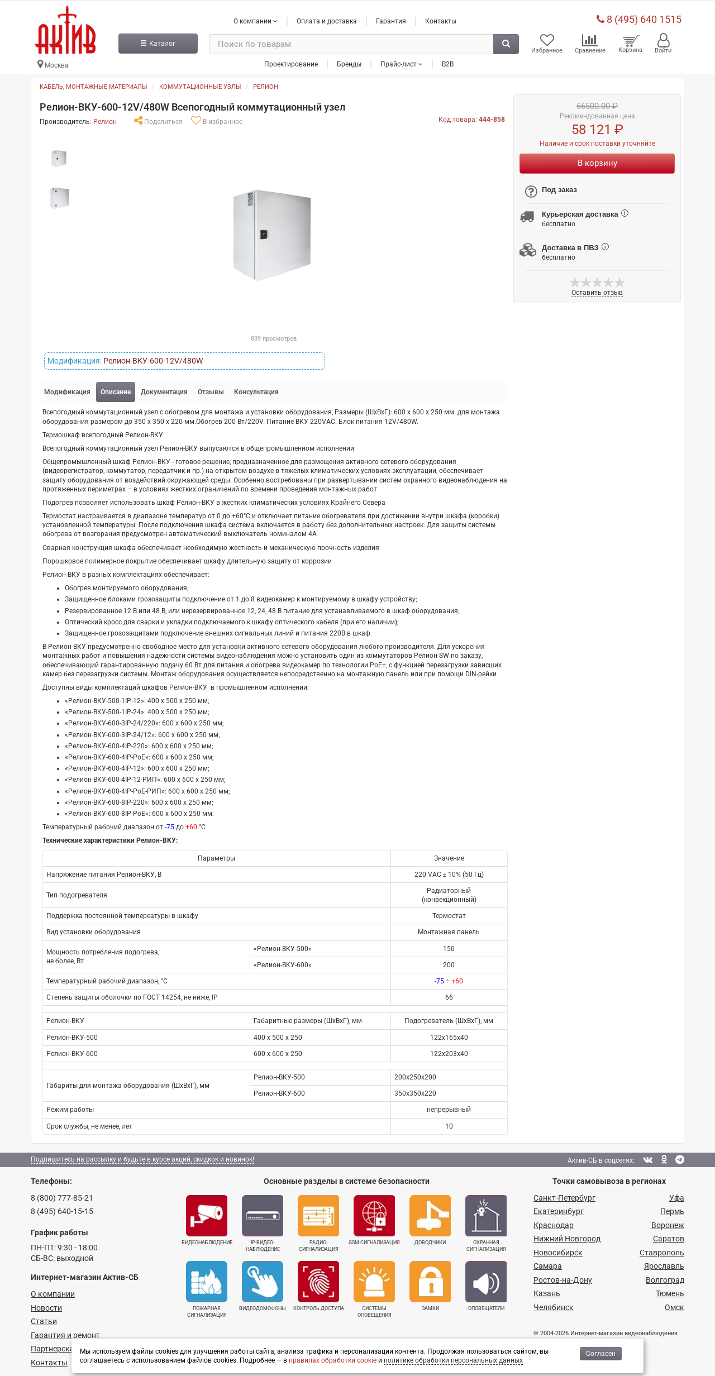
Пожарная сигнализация (206, 1287)
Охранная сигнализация (486, 1221)
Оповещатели (486, 1284)
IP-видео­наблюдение (262, 1221)
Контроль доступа (318, 1284)
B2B (448, 61)
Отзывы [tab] (211, 390)
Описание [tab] (116, 390)
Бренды (349, 61)
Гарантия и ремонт (65, 1333)
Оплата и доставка (327, 18)
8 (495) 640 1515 (639, 16)
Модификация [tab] (67, 390)
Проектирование (291, 61)
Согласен (601, 1354)
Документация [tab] (164, 390)
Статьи (44, 1319)
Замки (430, 1284)
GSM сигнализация (374, 1218)
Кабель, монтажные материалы (93, 84)
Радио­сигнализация (318, 1221)
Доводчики (430, 1218)
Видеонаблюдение (207, 1218)
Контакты (440, 18)
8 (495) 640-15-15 (62, 1209)
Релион (265, 84)
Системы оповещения (374, 1287)
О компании (53, 1291)
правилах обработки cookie (332, 1360)
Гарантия (391, 18)
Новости (46, 1305)
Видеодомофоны (262, 1284)
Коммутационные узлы (200, 84)
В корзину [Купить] (597, 161)
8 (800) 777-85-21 (62, 1195)
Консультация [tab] (256, 390)
